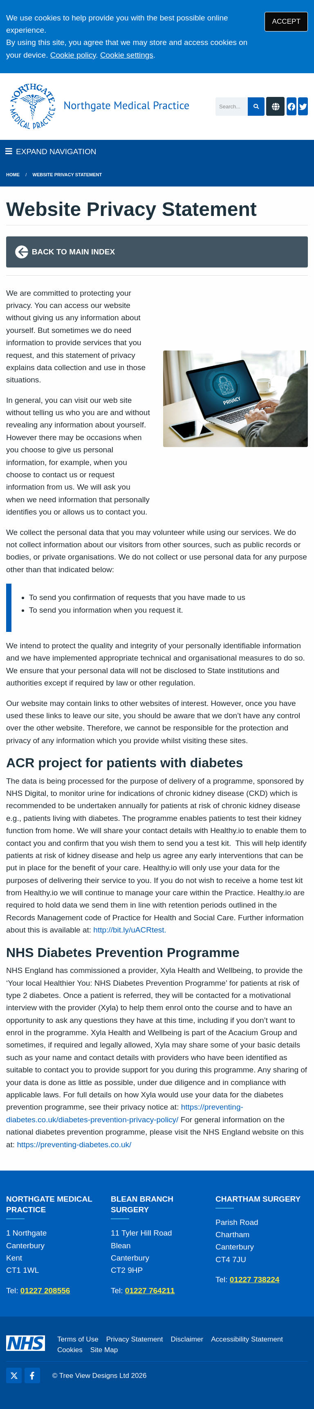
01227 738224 (255, 1279)
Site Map (104, 1350)
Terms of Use (78, 1339)
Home (13, 174)
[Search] (231, 106)
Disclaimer (186, 1339)
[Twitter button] (303, 106)
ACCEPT (286, 21)
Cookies (70, 1350)
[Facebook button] (291, 106)
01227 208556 (45, 1290)
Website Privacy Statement (67, 174)
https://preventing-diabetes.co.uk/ (74, 1144)
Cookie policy (73, 55)
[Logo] (98, 106)
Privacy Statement (134, 1339)
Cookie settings (126, 55)
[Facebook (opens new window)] (32, 1375)
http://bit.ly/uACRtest (128, 930)
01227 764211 (150, 1290)
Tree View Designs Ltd (94, 1376)
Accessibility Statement (247, 1339)
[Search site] (256, 106)
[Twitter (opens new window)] (14, 1375)
